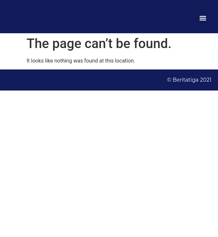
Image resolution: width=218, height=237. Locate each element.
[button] (202, 18)
